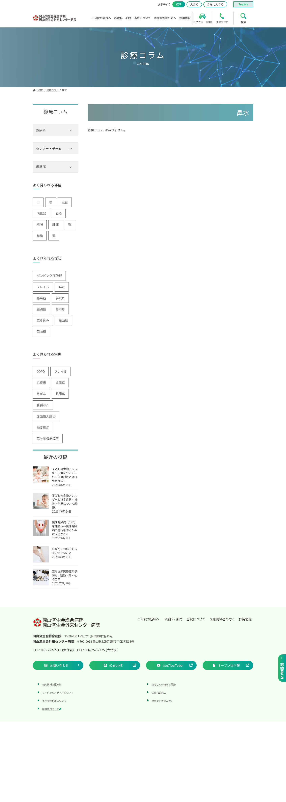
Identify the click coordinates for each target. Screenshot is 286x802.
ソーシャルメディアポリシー (57, 692)
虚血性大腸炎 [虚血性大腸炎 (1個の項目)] (46, 416)
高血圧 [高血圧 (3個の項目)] (63, 320)
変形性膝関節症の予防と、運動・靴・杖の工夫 (64, 575)
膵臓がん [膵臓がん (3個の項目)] (43, 405)
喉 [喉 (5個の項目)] (50, 202)
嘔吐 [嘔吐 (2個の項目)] (62, 286)
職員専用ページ (51, 709)
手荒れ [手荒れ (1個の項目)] (60, 298)
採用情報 (245, 619)
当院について (196, 619)
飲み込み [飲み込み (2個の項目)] (43, 320)
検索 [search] (243, 22)
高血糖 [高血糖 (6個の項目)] (41, 331)
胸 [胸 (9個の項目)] (69, 224)
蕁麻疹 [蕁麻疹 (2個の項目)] (60, 309)
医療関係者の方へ (222, 619)
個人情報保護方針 (51, 684)
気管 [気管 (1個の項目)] (65, 202)
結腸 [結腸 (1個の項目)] (40, 224)
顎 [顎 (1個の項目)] (53, 235)
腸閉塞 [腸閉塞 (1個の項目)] (60, 393)
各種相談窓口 (159, 692)
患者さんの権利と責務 (164, 684)
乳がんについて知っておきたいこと (64, 551)
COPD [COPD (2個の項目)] (41, 371)
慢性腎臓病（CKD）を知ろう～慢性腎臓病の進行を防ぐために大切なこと (64, 528)
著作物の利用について (54, 700)
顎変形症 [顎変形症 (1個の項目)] (43, 427)
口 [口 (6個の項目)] (38, 202)
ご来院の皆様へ (148, 619)
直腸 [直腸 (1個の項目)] (58, 213)
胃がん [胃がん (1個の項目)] (41, 393)
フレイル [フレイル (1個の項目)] (60, 371)
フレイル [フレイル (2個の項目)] (43, 286)
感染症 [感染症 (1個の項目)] (41, 298)
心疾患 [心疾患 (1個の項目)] (41, 382)
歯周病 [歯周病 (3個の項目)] (60, 382)
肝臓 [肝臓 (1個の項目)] (55, 224)
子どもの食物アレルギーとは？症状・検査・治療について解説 (64, 501)
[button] (58, 665)
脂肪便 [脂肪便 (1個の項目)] (41, 309)
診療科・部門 (173, 619)
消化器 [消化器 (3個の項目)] (41, 213)
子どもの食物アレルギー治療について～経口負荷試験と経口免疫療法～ (64, 475)
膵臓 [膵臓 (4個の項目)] (40, 235)
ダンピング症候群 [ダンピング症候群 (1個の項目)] (49, 275)
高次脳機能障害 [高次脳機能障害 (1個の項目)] (48, 438)
